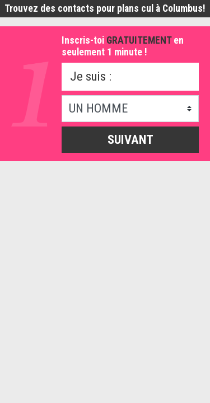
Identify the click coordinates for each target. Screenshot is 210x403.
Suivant (130, 139)
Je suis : (90, 76)
